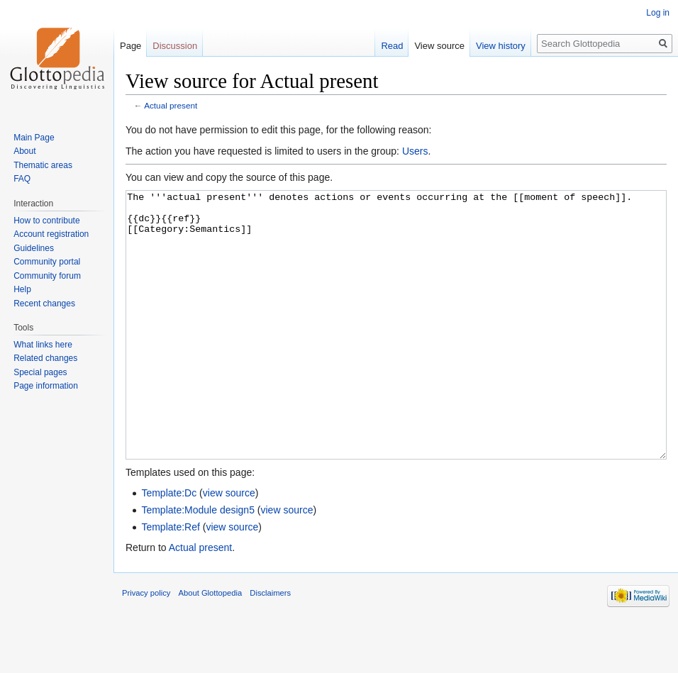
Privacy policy (146, 646)
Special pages (40, 372)
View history (501, 45)
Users (415, 151)
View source (439, 45)
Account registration (51, 234)
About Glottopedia (211, 646)
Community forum (47, 276)
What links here (42, 345)
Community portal (46, 262)
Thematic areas (42, 165)
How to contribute (46, 221)
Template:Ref (170, 580)
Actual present (170, 105)
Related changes (45, 358)
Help (22, 289)
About (24, 151)
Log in (657, 13)
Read (392, 45)
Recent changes (44, 303)
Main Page (33, 138)
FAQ (21, 179)
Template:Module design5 (198, 563)
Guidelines (33, 248)
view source (229, 546)
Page (130, 45)
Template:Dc (168, 546)
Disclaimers (270, 646)
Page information (45, 386)
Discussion (174, 45)
